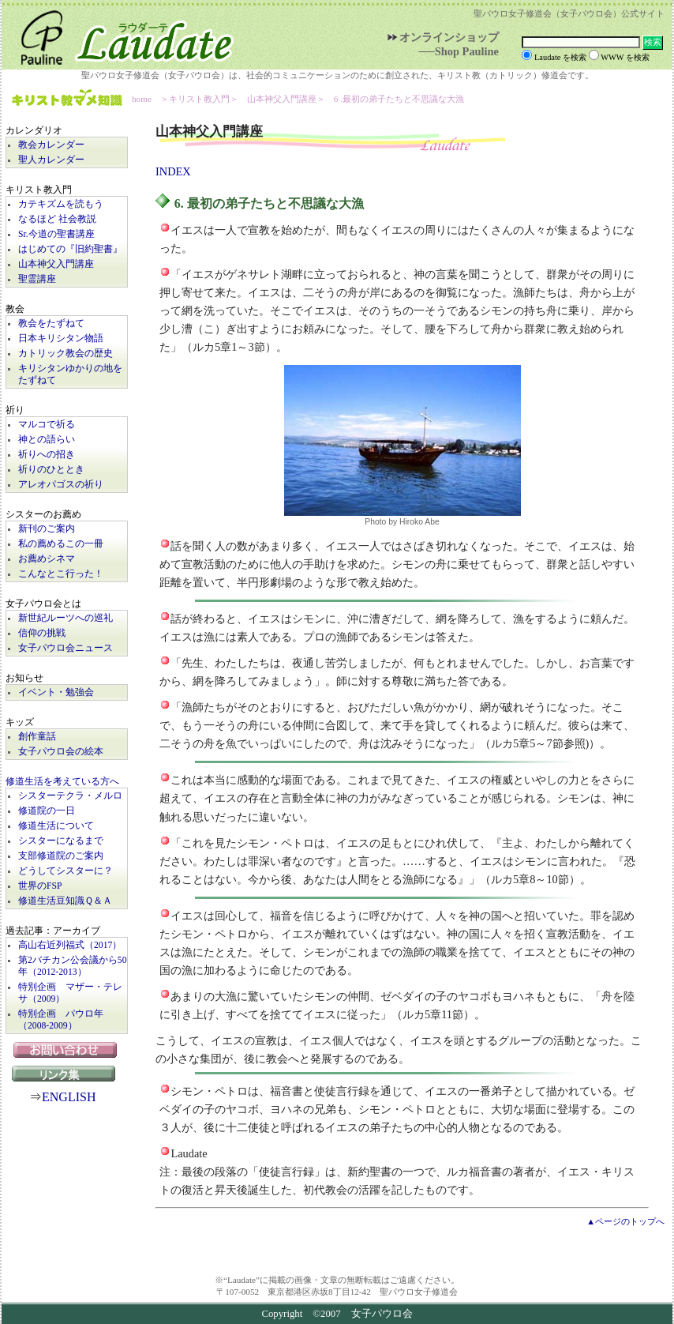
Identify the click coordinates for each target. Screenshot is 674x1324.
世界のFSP (40, 886)
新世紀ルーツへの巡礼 (65, 618)
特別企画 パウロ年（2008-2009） (60, 1020)
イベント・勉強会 (56, 692)
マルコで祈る (46, 424)
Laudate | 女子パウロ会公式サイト (120, 35)
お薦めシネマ (46, 559)
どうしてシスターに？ (65, 871)
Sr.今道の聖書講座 (56, 234)
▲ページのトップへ (625, 1221)
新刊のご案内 (46, 529)
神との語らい (46, 439)
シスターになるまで (60, 841)
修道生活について (56, 826)
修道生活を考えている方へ (62, 782)
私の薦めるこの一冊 (60, 544)
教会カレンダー (51, 145)
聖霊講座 (37, 279)
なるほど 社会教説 (57, 219)
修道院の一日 (46, 811)
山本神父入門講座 (56, 264)
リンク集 (67, 1073)
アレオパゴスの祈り (60, 485)
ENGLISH (68, 1097)
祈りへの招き (46, 454)
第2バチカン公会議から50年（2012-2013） (72, 966)
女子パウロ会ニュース (65, 648)
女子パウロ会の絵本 (60, 752)
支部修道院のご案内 (60, 856)
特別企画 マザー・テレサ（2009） (70, 993)
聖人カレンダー (51, 160)
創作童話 (37, 737)
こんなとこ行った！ (60, 574)
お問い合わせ (66, 1050)
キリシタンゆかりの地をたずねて (70, 374)
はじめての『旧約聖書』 (70, 249)
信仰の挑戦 (42, 633)
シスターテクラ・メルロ (70, 796)
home (142, 98)
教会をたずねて (51, 323)
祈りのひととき (51, 470)
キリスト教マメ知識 (67, 99)
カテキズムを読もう (60, 204)
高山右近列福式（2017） (70, 945)
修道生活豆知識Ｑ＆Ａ (65, 901)
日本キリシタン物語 (60, 338)
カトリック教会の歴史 (65, 353)
